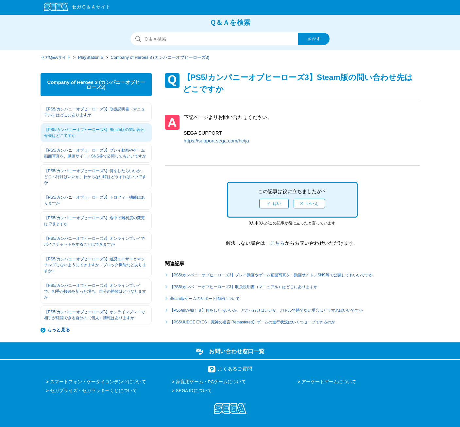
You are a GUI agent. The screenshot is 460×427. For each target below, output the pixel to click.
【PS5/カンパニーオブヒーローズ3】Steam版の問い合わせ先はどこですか (94, 132)
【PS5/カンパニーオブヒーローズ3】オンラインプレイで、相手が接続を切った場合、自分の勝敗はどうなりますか (95, 291)
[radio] (274, 203)
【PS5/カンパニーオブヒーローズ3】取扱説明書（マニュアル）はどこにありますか (94, 112)
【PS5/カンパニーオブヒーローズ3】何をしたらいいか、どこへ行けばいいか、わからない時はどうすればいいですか (95, 177)
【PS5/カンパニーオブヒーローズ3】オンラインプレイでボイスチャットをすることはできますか (94, 241)
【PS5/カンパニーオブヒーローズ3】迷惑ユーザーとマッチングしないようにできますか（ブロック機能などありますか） (95, 265)
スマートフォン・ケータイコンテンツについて (98, 381)
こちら (277, 243)
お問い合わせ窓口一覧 (236, 351)
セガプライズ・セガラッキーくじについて (93, 390)
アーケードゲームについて (328, 381)
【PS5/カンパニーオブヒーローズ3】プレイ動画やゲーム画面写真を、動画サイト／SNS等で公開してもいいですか (95, 153)
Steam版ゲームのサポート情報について (205, 298)
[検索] (230, 38)
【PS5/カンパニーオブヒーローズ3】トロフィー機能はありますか (94, 200)
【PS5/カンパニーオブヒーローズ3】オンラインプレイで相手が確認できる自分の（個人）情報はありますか (94, 315)
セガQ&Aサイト (56, 57)
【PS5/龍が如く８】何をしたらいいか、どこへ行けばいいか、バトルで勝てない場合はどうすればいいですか (266, 310)
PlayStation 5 (90, 57)
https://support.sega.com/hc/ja (216, 140)
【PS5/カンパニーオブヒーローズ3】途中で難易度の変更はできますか (94, 221)
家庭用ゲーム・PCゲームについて (211, 381)
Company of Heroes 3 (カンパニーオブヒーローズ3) (160, 57)
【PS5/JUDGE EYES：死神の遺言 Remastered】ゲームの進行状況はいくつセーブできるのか (252, 322)
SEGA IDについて (194, 390)
